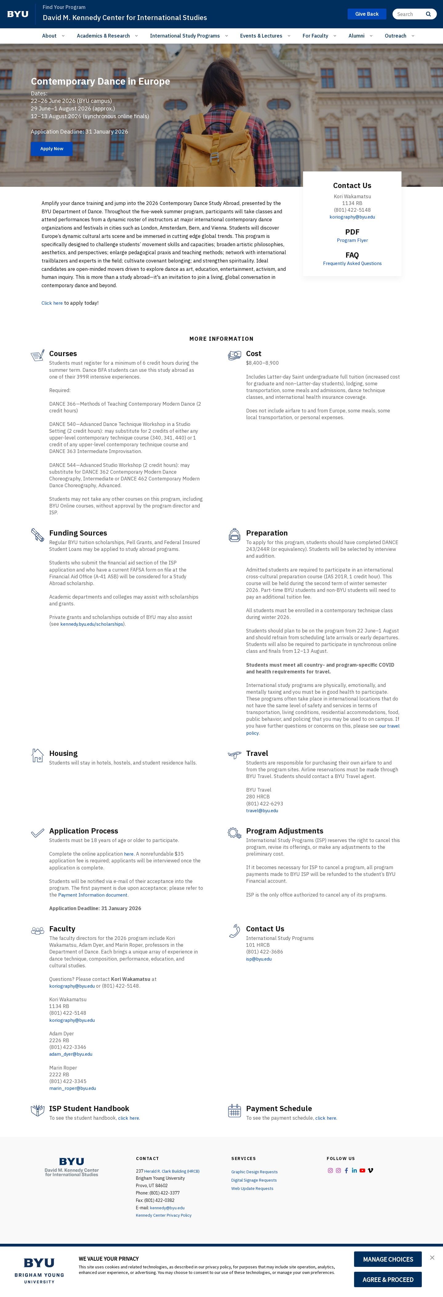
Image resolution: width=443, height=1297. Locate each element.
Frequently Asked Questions (352, 276)
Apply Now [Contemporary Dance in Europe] (53, 162)
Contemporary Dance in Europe (92, 86)
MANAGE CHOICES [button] (388, 1259)
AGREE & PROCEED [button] (388, 1279)
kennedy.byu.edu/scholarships (94, 637)
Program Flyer (352, 253)
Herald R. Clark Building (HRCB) (173, 1183)
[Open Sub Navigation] (64, 35)
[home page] (18, 14)
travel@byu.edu (264, 824)
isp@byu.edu (260, 972)
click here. (129, 1130)
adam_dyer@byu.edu (73, 1067)
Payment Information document (94, 908)
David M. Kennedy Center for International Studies (128, 17)
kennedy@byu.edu (167, 1220)
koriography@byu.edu (352, 230)
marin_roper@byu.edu (74, 1101)
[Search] (415, 14)
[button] (433, 1258)
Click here (53, 316)
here (129, 867)
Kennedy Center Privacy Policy (165, 1228)
